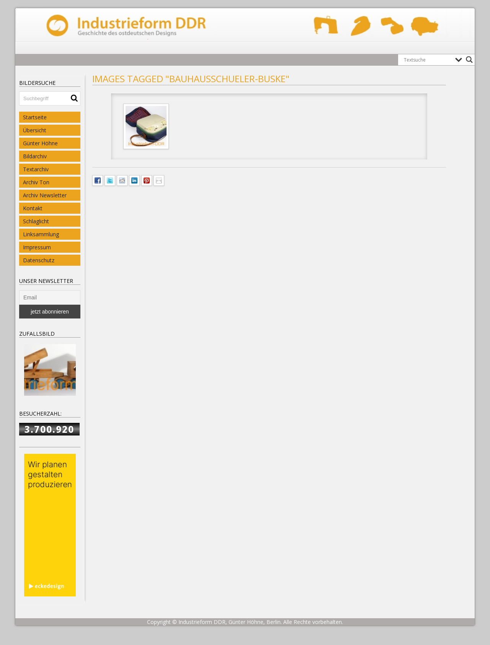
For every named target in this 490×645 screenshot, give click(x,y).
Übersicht (34, 130)
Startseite (35, 117)
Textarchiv (36, 169)
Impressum (37, 247)
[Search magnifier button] (469, 59)
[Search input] (427, 59)
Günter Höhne (40, 143)
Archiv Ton (36, 182)
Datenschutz (38, 260)
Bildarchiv (35, 156)
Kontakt (32, 208)
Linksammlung (41, 234)
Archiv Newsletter (45, 195)
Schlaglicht (36, 221)
